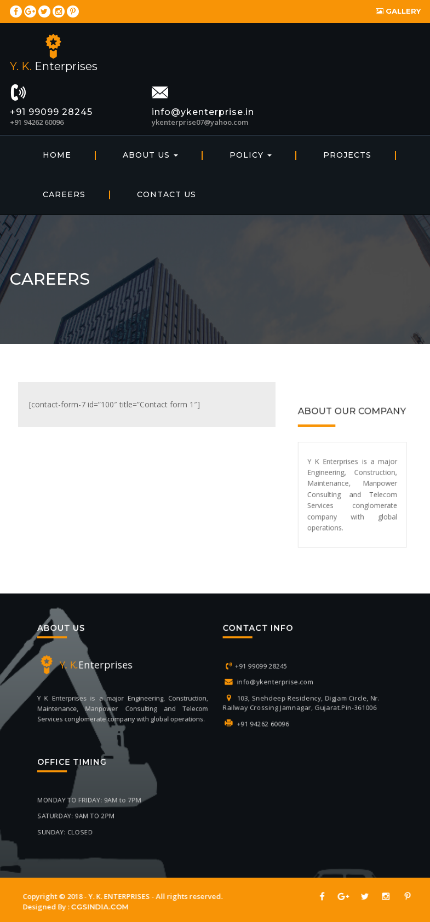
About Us (150, 155)
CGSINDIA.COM (89, 906)
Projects (347, 155)
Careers (64, 194)
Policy (251, 155)
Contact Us (166, 194)
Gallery (392, 11)
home (57, 155)
